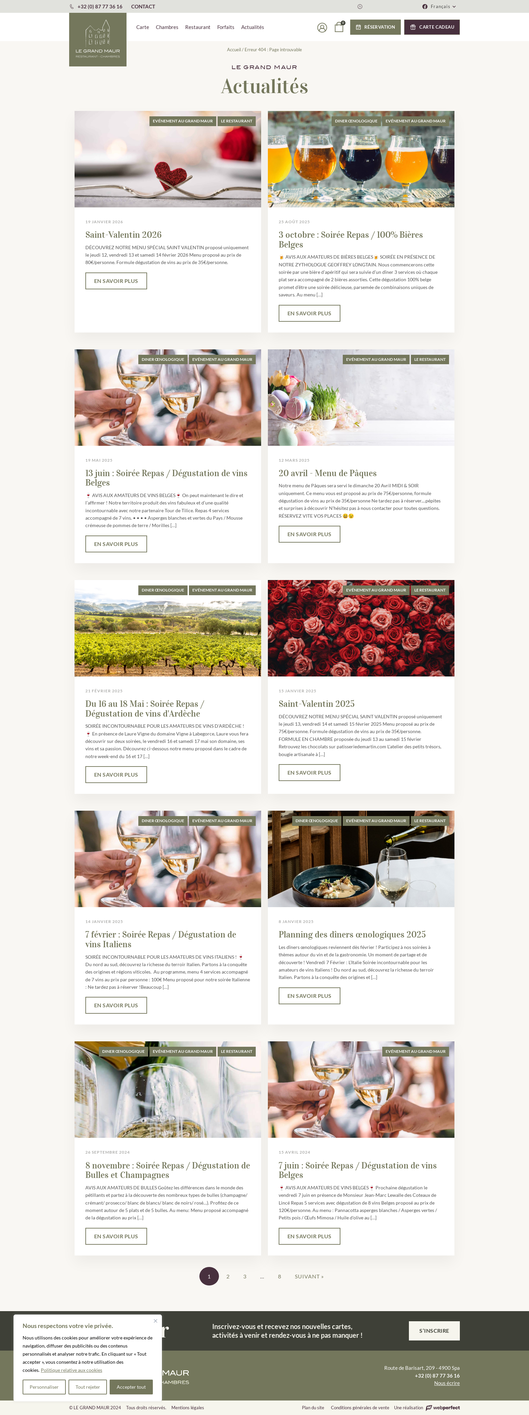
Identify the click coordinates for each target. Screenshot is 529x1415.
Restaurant (198, 27)
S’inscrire (434, 1330)
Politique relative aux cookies (71, 1370)
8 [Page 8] (279, 1276)
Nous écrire (447, 1383)
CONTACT (143, 6)
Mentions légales (187, 1407)
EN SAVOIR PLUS (116, 281)
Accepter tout (131, 1387)
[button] (443, 6)
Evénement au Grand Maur (183, 120)
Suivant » (309, 1276)
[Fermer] (155, 1321)
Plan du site (313, 1407)
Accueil (234, 49)
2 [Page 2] (228, 1276)
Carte (142, 27)
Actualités (252, 27)
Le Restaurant (236, 120)
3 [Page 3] (245, 1276)
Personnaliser (44, 1387)
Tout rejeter (88, 1387)
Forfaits (225, 27)
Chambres (167, 27)
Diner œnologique (356, 120)
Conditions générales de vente (360, 1407)
